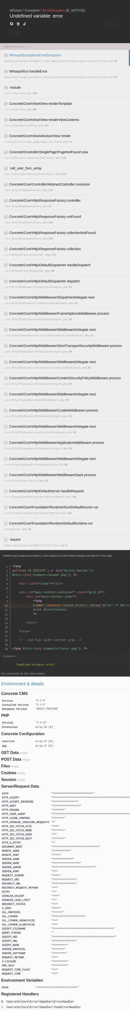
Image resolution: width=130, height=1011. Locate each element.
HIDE (15, 32)
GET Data (10, 753)
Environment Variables (22, 980)
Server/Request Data (20, 786)
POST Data (11, 759)
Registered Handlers (20, 994)
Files (5, 766)
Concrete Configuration (23, 734)
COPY (111, 24)
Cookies (8, 773)
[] (44, 726)
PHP (5, 715)
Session (8, 780)
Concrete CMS (14, 694)
